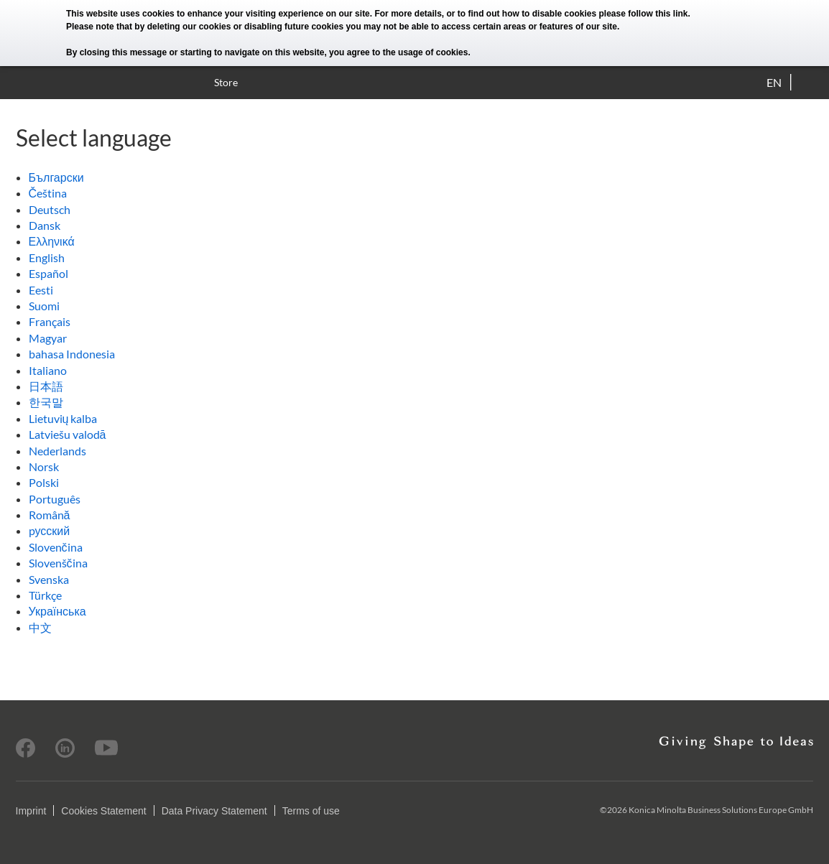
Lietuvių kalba (63, 418)
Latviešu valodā (67, 434)
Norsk (44, 466)
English (47, 257)
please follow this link (643, 14)
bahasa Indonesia (72, 354)
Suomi (44, 305)
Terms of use (311, 811)
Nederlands (57, 450)
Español (48, 273)
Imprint (31, 811)
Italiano (48, 370)
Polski (44, 482)
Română (49, 514)
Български (56, 177)
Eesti (41, 290)
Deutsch (49, 209)
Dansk (44, 225)
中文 (40, 627)
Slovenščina (58, 563)
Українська (57, 611)
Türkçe (45, 595)
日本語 (46, 386)
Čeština (48, 193)
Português (54, 499)
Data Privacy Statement (214, 811)
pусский (49, 530)
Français (49, 321)
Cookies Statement (103, 811)
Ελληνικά (52, 241)
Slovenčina (56, 547)
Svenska (49, 579)
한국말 (46, 402)
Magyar (48, 338)
